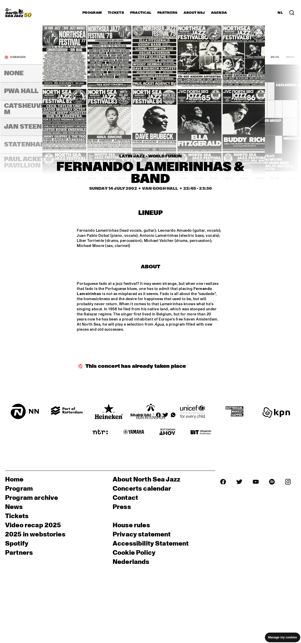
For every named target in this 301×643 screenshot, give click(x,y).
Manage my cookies (282, 637)
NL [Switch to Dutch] (280, 12)
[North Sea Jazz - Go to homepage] (18, 12)
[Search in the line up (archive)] (292, 13)
